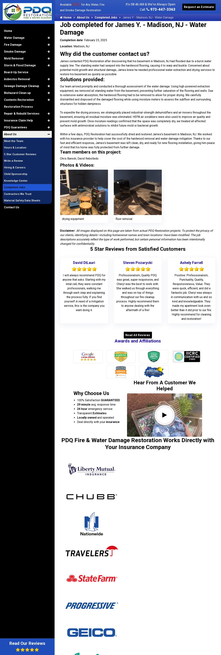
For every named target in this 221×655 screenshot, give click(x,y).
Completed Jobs (106, 17)
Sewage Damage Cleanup (21, 85)
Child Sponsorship (15, 173)
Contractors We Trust (17, 193)
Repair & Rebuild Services (21, 113)
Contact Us (11, 207)
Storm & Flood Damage (20, 65)
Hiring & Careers (14, 167)
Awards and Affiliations (138, 341)
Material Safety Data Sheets (22, 200)
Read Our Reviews (27, 646)
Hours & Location (15, 147)
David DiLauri (84, 263)
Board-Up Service (16, 72)
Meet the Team (13, 140)
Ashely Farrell (191, 263)
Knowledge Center (16, 180)
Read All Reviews (137, 335)
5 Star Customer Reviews (20, 154)
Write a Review (13, 160)
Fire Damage (13, 44)
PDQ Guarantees (15, 127)
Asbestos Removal (17, 78)
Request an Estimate (199, 7)
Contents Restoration (19, 99)
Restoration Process (18, 106)
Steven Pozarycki (137, 263)
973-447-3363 (160, 9)
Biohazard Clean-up (17, 92)
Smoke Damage (15, 51)
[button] (49, 37)
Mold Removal (13, 58)
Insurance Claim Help (18, 120)
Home (66, 17)
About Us (83, 17)
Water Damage (14, 37)
